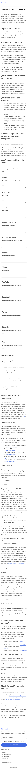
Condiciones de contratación (5, 759)
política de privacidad (19, 741)
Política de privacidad (6, 754)
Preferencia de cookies (6, 762)
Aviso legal (3, 752)
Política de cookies (5, 756)
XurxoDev (15, 767)
